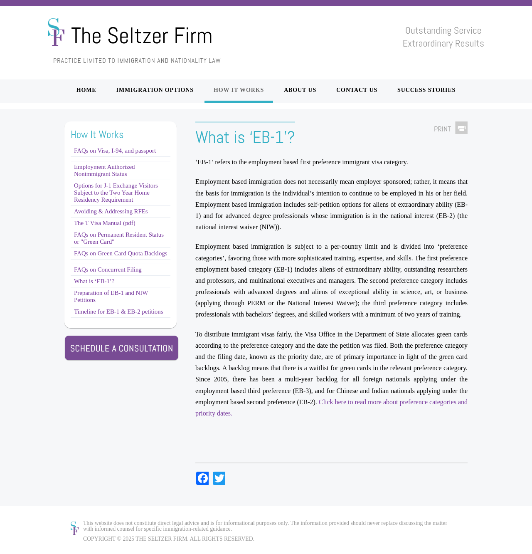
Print (442, 129)
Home (86, 90)
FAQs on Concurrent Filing (108, 269)
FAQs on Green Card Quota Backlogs (120, 253)
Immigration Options (155, 90)
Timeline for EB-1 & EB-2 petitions (118, 311)
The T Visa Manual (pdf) (104, 223)
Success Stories (426, 90)
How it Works (239, 90)
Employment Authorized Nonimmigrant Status (104, 170)
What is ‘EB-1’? (94, 281)
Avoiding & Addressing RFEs (111, 211)
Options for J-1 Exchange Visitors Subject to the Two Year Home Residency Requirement (116, 192)
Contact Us (356, 90)
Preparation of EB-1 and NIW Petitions (111, 296)
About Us (300, 90)
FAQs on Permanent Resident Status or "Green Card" (119, 238)
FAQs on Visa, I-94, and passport (115, 150)
